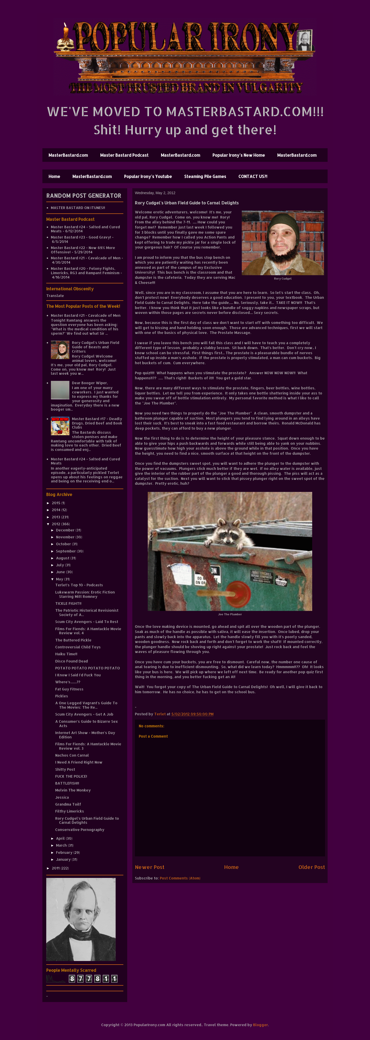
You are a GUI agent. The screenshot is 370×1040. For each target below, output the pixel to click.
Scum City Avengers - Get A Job (84, 714)
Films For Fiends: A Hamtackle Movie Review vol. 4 (88, 631)
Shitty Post (65, 769)
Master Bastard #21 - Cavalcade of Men (86, 258)
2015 (56, 503)
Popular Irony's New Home (238, 155)
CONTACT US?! (252, 176)
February (64, 852)
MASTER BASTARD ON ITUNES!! (78, 207)
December (66, 530)
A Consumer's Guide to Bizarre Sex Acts (86, 723)
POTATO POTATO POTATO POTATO (87, 668)
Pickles (61, 696)
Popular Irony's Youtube (148, 176)
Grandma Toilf (68, 804)
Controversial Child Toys (78, 647)
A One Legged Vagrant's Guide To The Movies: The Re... (86, 705)
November (66, 537)
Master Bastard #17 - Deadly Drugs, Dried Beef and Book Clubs (97, 423)
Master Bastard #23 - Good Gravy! (81, 237)
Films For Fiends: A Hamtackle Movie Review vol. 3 (88, 746)
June (61, 572)
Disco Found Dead (71, 661)
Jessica (62, 797)
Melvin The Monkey (73, 790)
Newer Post (149, 867)
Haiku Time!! (66, 654)
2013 (56, 517)
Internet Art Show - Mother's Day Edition (85, 734)
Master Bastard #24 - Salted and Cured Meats (85, 229)
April (61, 838)
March (62, 845)
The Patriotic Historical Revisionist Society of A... (86, 612)
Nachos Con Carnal (72, 755)
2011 (56, 868)
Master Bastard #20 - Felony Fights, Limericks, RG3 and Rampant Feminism (85, 270)
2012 (56, 524)
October (64, 544)
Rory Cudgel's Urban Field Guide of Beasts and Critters (95, 346)
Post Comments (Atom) (180, 878)
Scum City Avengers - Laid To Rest (86, 621)
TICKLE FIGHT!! (68, 603)
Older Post (312, 867)
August (63, 558)
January (64, 859)
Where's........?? (67, 682)
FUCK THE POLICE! (71, 776)
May (60, 579)
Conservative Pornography (79, 829)
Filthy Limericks (69, 811)
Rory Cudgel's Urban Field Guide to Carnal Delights (87, 820)
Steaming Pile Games (205, 176)
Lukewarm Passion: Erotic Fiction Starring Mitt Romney (85, 594)
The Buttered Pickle (73, 640)
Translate (55, 295)
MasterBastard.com (68, 155)
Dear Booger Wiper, (90, 383)
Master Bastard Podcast (124, 155)
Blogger (260, 1025)
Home (54, 176)
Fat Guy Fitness (69, 689)
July (60, 565)
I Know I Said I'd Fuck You (78, 675)
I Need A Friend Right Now (79, 762)
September (66, 551)
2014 (56, 510)
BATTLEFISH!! (67, 783)
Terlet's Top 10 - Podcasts (79, 585)
